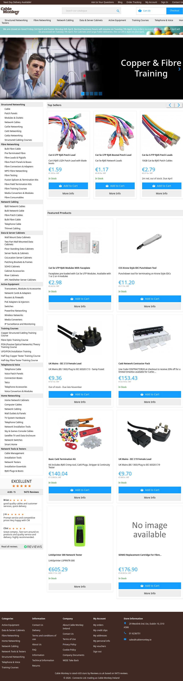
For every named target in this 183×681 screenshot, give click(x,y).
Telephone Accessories (16, 386)
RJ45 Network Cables (15, 206)
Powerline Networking (16, 310)
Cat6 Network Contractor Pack (134, 363)
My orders (98, 624)
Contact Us (177, 2)
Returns (36, 665)
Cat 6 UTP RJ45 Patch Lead (62, 154)
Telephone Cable (13, 224)
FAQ (34, 649)
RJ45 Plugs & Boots (14, 470)
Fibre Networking (42, 20)
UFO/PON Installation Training (16, 351)
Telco (7, 382)
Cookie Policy (69, 649)
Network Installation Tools (18, 426)
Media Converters (13, 319)
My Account (151, 2)
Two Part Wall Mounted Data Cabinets (19, 243)
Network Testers (13, 462)
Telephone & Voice (164, 20)
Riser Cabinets (12, 275)
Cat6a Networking (14, 135)
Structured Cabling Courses (18, 139)
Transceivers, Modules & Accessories (23, 288)
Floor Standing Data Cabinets (19, 248)
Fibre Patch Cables (14, 215)
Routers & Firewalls (14, 297)
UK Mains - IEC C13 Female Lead (65, 363)
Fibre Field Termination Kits (18, 184)
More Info (68, 193)
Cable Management (14, 453)
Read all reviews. (9, 546)
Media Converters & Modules (19, 193)
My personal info (101, 640)
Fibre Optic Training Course (14, 339)
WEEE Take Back (71, 660)
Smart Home (11, 444)
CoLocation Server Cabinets (18, 257)
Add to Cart (70, 185)
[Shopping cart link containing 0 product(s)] (159, 11)
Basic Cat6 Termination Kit (62, 459)
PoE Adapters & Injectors (17, 301)
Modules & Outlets (14, 117)
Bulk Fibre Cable (13, 148)
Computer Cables (13, 404)
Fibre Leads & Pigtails (15, 157)
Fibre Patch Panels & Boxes (18, 162)
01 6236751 (135, 633)
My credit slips (100, 630)
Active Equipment (117, 20)
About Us (36, 644)
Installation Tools (13, 457)
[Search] (91, 10)
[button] (13, 68)
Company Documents (73, 655)
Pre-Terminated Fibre (15, 153)
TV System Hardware (15, 417)
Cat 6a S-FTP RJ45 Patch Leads (157, 154)
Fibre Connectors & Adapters (19, 166)
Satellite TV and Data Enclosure (20, 435)
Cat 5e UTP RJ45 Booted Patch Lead (113, 154)
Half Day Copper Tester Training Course (20, 355)
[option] (91, 68)
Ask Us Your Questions (102, 2)
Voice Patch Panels (14, 373)
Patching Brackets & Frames (18, 262)
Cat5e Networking (14, 126)
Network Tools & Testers (13, 448)
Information (38, 655)
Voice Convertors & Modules (19, 391)
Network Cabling (65, 20)
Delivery (36, 630)
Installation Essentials (15, 466)
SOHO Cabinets (12, 266)
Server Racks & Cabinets (16, 253)
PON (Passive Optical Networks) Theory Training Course (20, 346)
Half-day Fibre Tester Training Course (19, 360)
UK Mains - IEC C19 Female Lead (135, 459)
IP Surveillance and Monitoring (20, 324)
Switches (9, 306)
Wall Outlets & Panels (15, 413)
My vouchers (99, 646)
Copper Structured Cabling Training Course (18, 334)
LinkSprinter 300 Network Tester (65, 554)
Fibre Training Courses (16, 188)
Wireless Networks (14, 315)
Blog (120, 2)
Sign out (97, 651)
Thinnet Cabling (12, 228)
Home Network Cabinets (17, 400)
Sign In (164, 2)
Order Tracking (134, 2)
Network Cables (12, 122)
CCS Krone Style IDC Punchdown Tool (137, 267)
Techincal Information (43, 660)
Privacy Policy (69, 644)
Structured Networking (16, 20)
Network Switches (13, 439)
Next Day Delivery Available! (17, 2)
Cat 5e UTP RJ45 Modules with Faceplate (69, 267)
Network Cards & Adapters (18, 293)
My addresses (100, 635)
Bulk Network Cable (14, 210)
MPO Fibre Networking (16, 170)
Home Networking (10, 395)
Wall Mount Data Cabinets (17, 237)
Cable (7, 108)
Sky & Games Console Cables (19, 431)
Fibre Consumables (14, 197)
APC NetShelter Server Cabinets (20, 279)
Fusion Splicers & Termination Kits (21, 179)
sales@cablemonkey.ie (140, 639)
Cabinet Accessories (14, 270)
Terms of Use (69, 639)
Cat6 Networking (13, 131)
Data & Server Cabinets (91, 20)
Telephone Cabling (14, 422)
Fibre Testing (11, 175)
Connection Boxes (13, 378)
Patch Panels (11, 113)
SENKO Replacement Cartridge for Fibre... (140, 554)
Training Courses (140, 20)
